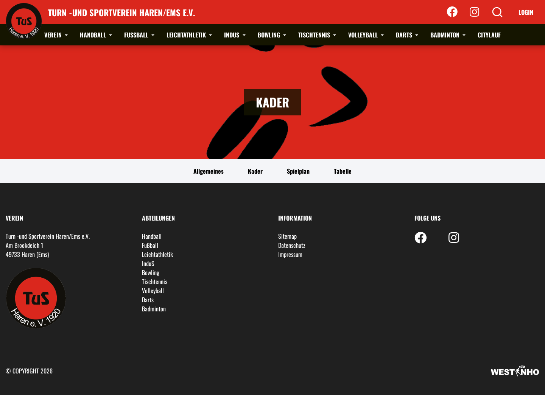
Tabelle (343, 171)
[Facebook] (452, 12)
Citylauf (489, 34)
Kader (255, 171)
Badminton (445, 34)
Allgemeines (208, 171)
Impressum (290, 254)
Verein (53, 34)
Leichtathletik (187, 34)
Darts (405, 34)
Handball (93, 34)
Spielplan (298, 171)
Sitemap (287, 236)
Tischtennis (315, 34)
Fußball (137, 34)
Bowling (270, 34)
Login (526, 12)
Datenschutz (291, 245)
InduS (232, 34)
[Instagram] (474, 12)
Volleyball (363, 34)
